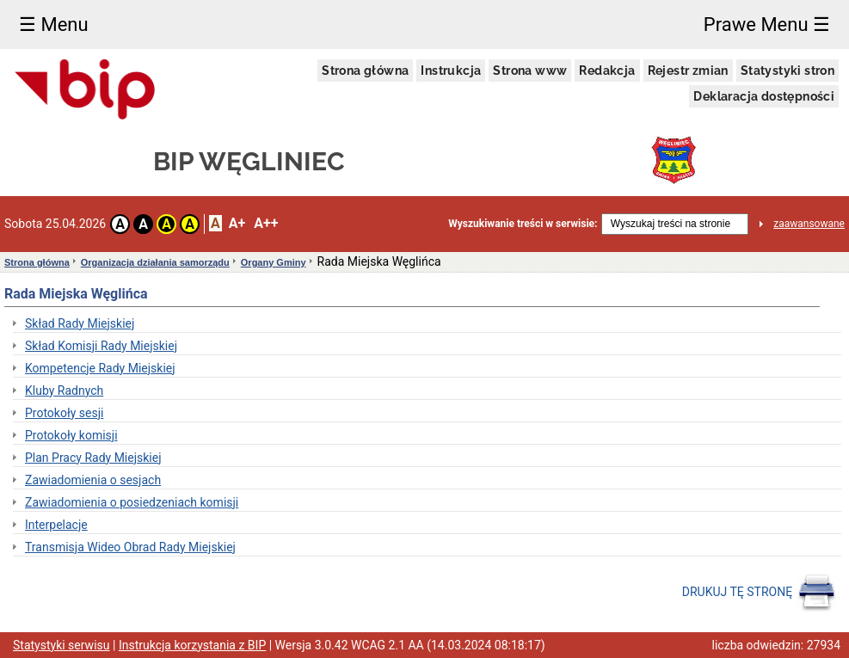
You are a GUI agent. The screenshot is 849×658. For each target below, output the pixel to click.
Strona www (530, 70)
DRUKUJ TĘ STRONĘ (759, 593)
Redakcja (607, 70)
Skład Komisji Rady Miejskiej (101, 346)
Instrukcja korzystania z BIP (192, 645)
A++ (266, 223)
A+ (237, 223)
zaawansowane (809, 224)
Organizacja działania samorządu (155, 262)
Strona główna (365, 70)
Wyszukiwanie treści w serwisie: (522, 224)
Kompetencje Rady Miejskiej (100, 368)
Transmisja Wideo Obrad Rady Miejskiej (130, 547)
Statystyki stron (787, 70)
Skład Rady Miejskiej (79, 323)
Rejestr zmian (688, 70)
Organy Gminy (273, 262)
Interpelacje (56, 525)
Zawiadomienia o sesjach (93, 480)
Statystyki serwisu (61, 645)
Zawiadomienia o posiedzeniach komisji (131, 502)
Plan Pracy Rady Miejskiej (93, 457)
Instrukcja (451, 70)
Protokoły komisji (71, 435)
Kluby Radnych (64, 390)
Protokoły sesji (64, 413)
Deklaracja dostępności (763, 96)
